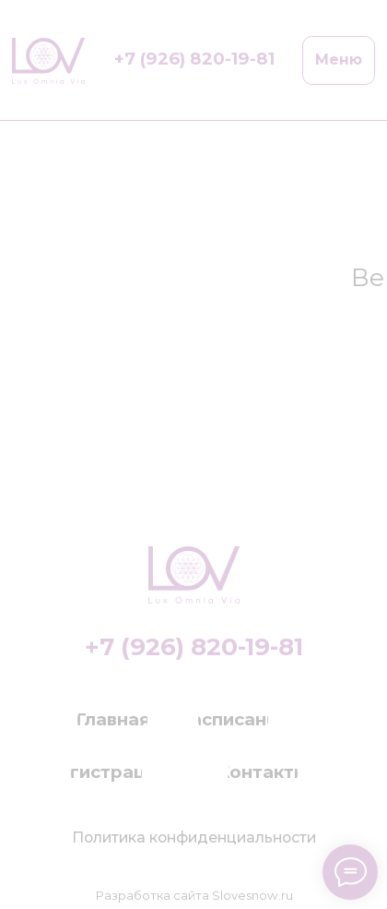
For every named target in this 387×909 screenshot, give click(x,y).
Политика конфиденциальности (194, 837)
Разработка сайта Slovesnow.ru (194, 895)
